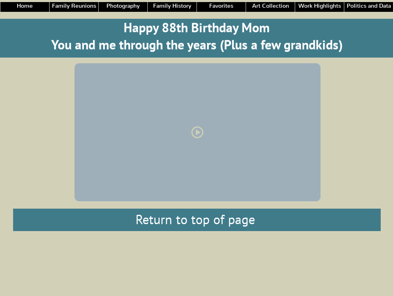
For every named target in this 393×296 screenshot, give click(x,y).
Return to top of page (195, 219)
